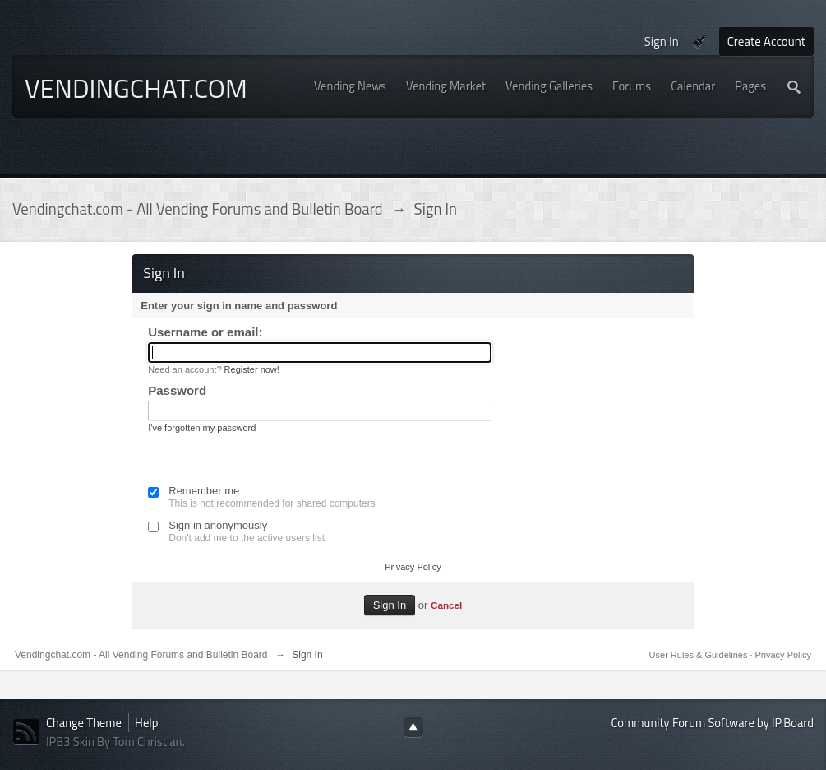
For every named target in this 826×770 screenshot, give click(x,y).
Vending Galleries (549, 86)
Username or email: (205, 332)
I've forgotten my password (202, 428)
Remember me (203, 491)
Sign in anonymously (217, 525)
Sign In (661, 41)
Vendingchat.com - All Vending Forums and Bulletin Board (141, 655)
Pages (750, 86)
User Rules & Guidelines (699, 655)
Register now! (251, 369)
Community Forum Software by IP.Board (712, 722)
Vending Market (446, 86)
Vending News (350, 86)
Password (177, 390)
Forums (631, 86)
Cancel (446, 605)
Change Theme (84, 722)
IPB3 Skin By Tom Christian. (115, 741)
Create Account (766, 41)
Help (146, 722)
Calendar (693, 86)
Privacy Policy (413, 567)
